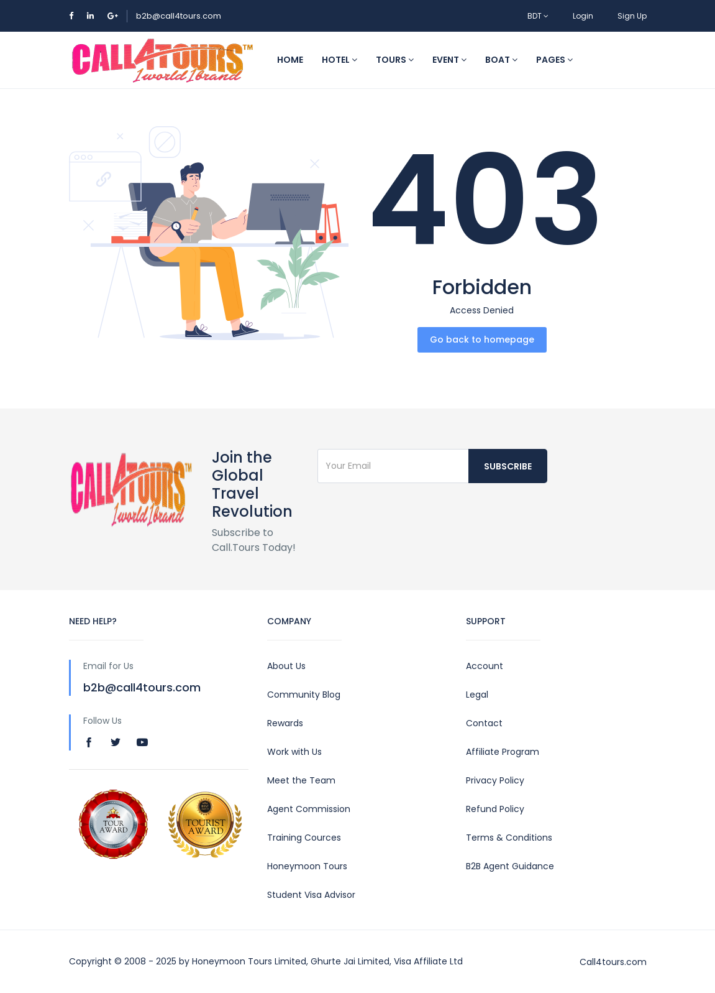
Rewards (285, 723)
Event (449, 59)
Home (290, 59)
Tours (395, 59)
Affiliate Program (502, 752)
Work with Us (294, 752)
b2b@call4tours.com (178, 16)
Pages (554, 59)
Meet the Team (301, 780)
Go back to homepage (482, 339)
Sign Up (632, 16)
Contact (484, 723)
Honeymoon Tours (307, 866)
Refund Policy (495, 809)
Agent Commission (308, 809)
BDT (538, 16)
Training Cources (304, 837)
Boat (501, 59)
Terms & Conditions (509, 837)
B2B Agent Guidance (510, 866)
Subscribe (508, 466)
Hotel (339, 59)
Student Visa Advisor (311, 895)
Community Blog (303, 694)
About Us (286, 666)
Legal (477, 694)
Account (484, 666)
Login (583, 16)
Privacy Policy (495, 780)
